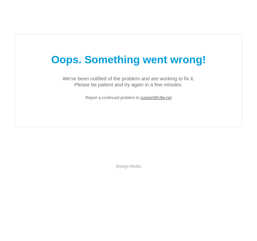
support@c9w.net (156, 97)
